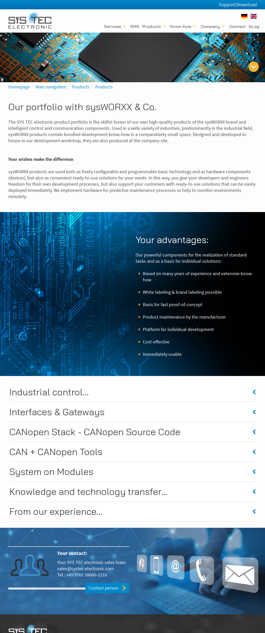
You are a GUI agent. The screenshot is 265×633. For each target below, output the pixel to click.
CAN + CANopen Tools (55, 451)
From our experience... (55, 511)
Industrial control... (49, 392)
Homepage (19, 87)
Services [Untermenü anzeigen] (112, 26)
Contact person (104, 588)
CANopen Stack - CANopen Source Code (94, 432)
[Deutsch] (244, 16)
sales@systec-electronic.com (85, 568)
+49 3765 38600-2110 (86, 575)
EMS (134, 26)
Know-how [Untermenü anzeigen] (180, 26)
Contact (237, 26)
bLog (254, 26)
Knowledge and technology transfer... (88, 491)
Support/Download (238, 4)
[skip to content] (253, 67)
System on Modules (51, 471)
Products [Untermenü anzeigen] (151, 26)
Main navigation (50, 87)
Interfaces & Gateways (57, 412)
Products (81, 87)
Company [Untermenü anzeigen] (210, 26)
